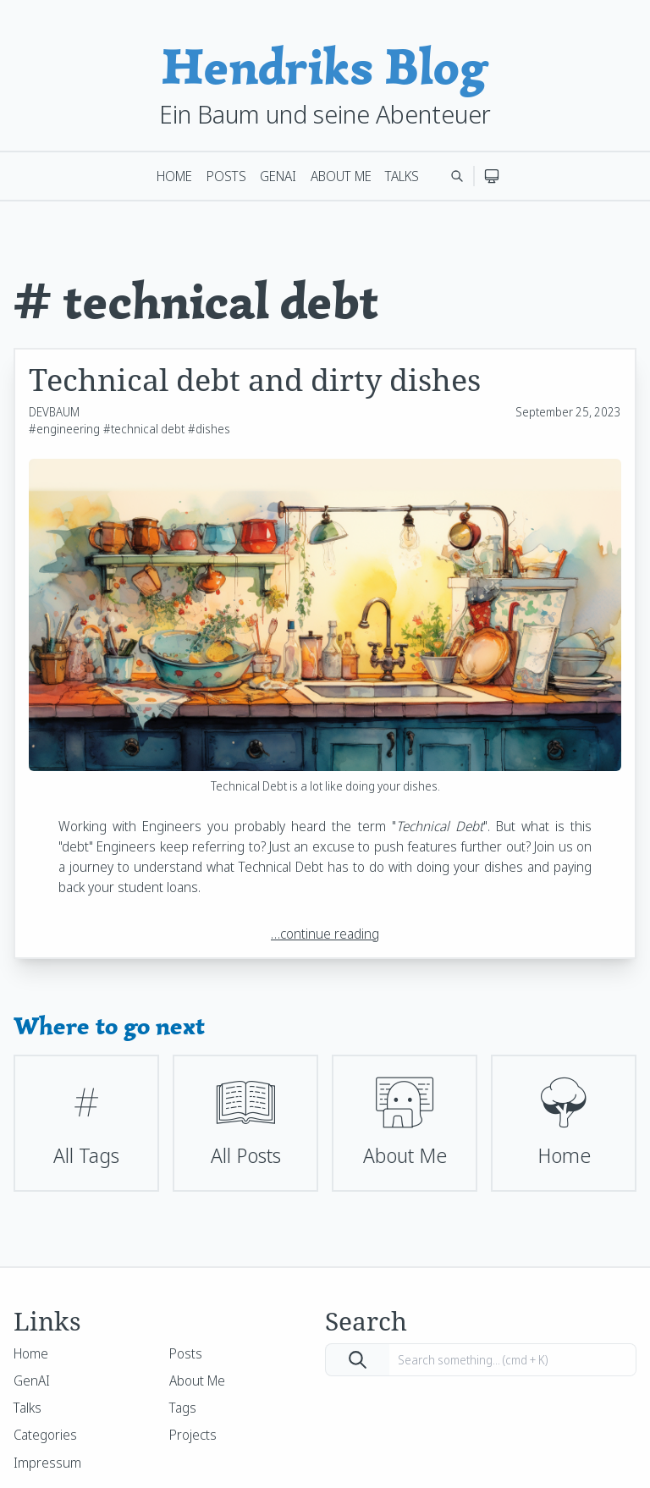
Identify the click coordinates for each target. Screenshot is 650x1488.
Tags (182, 1407)
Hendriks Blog (325, 66)
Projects (193, 1434)
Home (174, 176)
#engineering (64, 429)
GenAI (278, 176)
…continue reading (325, 933)
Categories (45, 1434)
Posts (226, 176)
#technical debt (144, 429)
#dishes (209, 429)
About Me (341, 176)
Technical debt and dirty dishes (255, 379)
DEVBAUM (54, 412)
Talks (402, 176)
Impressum (47, 1462)
